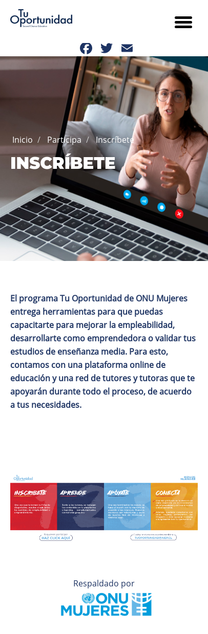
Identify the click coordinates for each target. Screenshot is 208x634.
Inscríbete (115, 139)
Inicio (22, 139)
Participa (64, 139)
